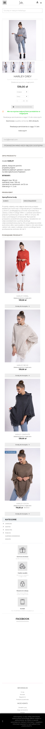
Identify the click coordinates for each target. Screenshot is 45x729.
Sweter (8, 526)
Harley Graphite (22, 434)
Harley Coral (22, 296)
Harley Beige (22, 365)
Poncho (8, 533)
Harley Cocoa (22, 504)
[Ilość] (19, 101)
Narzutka (8, 530)
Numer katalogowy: (14, 79)
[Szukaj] (22, 10)
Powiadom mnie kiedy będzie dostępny (23, 146)
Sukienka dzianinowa (12, 536)
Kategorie (11, 519)
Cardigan (8, 523)
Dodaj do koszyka (22, 107)
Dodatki (8, 539)
